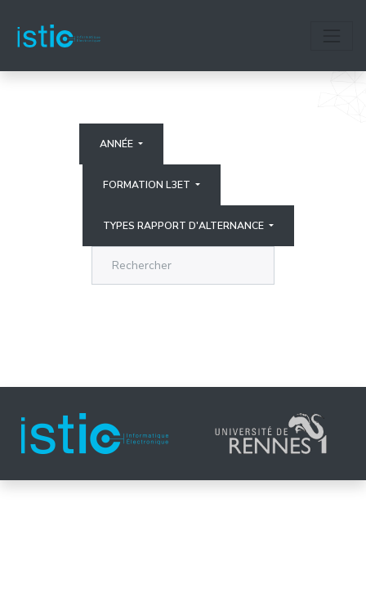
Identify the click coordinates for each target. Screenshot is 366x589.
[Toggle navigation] (331, 36)
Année (118, 144)
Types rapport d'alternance (184, 225)
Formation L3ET (148, 184)
